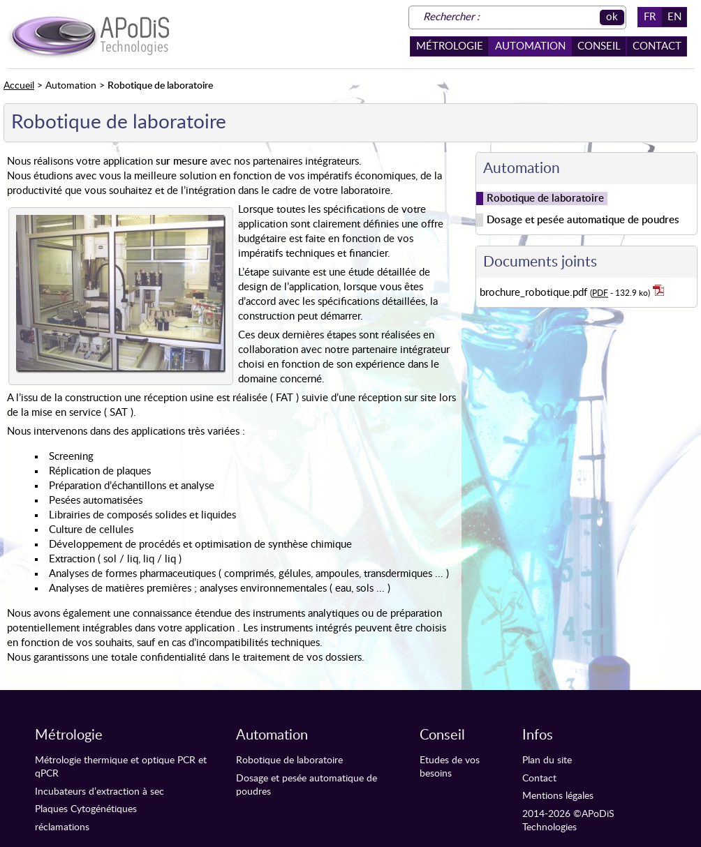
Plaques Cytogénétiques (86, 809)
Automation (530, 46)
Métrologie (449, 46)
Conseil (599, 46)
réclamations (62, 827)
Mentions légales (557, 796)
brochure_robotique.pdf (572, 292)
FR (650, 17)
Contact (657, 46)
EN (674, 17)
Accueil (18, 86)
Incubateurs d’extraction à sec (99, 792)
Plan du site (547, 760)
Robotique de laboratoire (289, 760)
